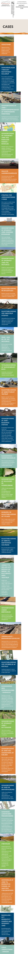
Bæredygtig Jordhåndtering (5, 5)
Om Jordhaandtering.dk (21, 1)
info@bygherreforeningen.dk (22, 7)
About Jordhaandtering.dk (22, 3)
